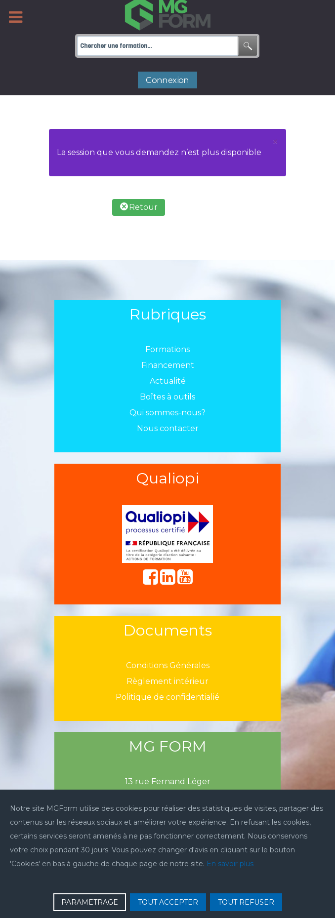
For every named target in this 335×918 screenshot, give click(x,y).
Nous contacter (168, 428)
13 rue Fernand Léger (167, 781)
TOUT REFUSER (246, 902)
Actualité (168, 381)
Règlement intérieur (167, 681)
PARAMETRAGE (89, 902)
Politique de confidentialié (167, 697)
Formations (167, 349)
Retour (139, 207)
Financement (167, 365)
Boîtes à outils (167, 396)
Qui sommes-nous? (167, 412)
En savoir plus (230, 863)
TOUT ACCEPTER (168, 902)
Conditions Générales (167, 665)
